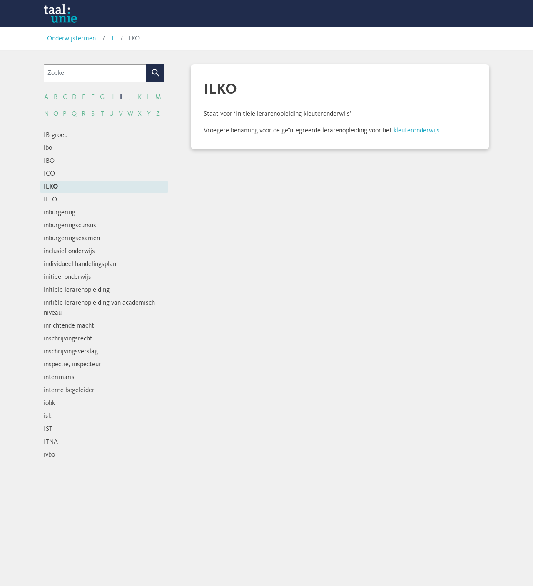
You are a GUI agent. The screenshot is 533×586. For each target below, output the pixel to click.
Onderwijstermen (71, 38)
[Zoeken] (95, 73)
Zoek (155, 73)
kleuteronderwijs (417, 130)
